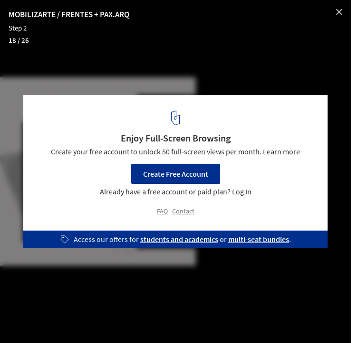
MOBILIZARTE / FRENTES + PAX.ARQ (69, 14)
